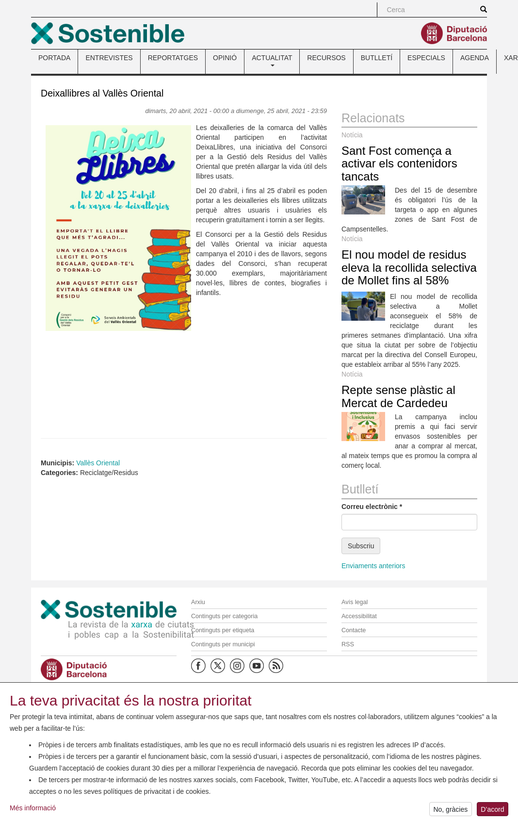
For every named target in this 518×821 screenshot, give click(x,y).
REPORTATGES (173, 58)
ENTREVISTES (108, 58)
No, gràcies (450, 811)
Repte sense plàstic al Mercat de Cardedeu (398, 396)
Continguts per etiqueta (222, 630)
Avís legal (354, 602)
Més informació (33, 809)
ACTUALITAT (272, 60)
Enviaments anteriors (373, 566)
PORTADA (54, 58)
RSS (347, 644)
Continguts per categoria (224, 616)
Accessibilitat (359, 616)
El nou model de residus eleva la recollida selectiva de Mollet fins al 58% (409, 267)
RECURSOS (326, 58)
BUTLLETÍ (376, 58)
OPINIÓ (225, 58)
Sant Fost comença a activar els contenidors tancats (399, 163)
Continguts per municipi (223, 644)
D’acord (492, 811)
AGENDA (474, 58)
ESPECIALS (426, 58)
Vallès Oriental (98, 463)
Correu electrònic (371, 506)
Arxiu (198, 602)
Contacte (353, 630)
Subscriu (361, 546)
